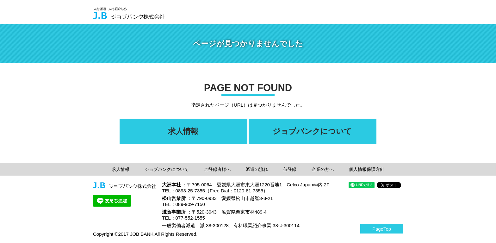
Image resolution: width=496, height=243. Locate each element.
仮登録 (289, 169)
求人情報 (120, 169)
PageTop (381, 229)
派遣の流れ (257, 169)
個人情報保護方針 (366, 169)
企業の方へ (323, 169)
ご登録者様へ (217, 169)
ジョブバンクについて (167, 169)
